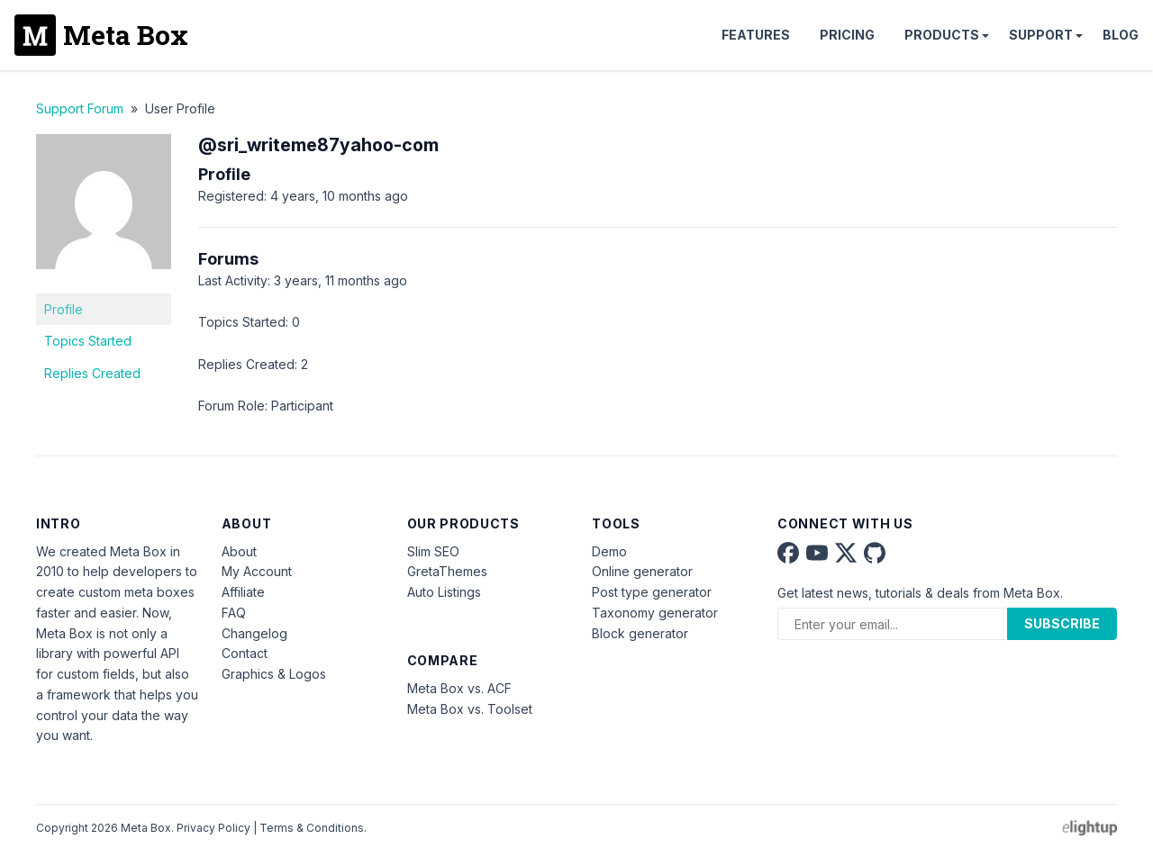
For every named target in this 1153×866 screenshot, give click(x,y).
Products (941, 34)
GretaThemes (447, 571)
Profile (63, 309)
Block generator (640, 633)
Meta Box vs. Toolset (469, 709)
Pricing (847, 34)
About (239, 551)
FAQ (234, 612)
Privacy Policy (213, 827)
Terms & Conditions (311, 827)
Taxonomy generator (655, 612)
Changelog (254, 633)
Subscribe (1062, 623)
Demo (609, 551)
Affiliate (243, 592)
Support (1041, 34)
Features (756, 34)
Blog (1121, 34)
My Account (257, 571)
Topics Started (88, 340)
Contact (245, 653)
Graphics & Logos (274, 673)
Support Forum (79, 108)
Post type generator (652, 592)
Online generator (642, 571)
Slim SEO (433, 551)
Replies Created (92, 373)
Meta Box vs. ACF (459, 688)
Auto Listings (444, 592)
